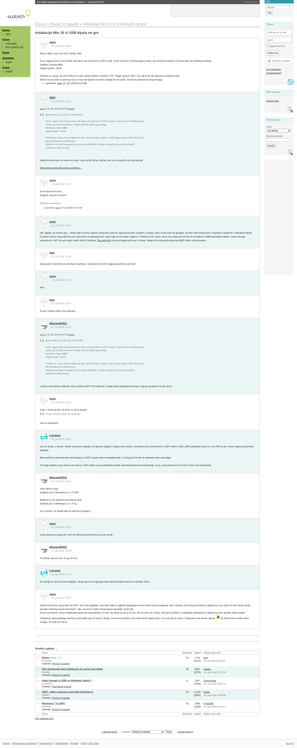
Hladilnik (46, 672)
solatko (207, 669)
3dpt (52, 97)
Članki (5, 52)
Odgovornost (46, 743)
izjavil (71, 108)
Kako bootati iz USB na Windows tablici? (67, 680)
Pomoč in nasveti (61, 663)
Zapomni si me (275, 46)
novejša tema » (185, 732)
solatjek (45, 695)
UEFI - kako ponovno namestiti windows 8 (67, 691)
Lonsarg (54, 435)
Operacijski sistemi (61, 686)
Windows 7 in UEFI (53, 703)
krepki (207, 692)
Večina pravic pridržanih (24, 743)
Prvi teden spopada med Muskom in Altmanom (70, 2)
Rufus (45, 657)
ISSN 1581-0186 (90, 743)
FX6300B (46, 706)
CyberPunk (47, 683)
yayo (52, 42)
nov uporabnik (273, 69)
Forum (5, 39)
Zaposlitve (8, 58)
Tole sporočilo (104, 240)
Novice (6, 30)
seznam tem (272, 101)
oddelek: (143, 732)
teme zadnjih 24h (14, 47)
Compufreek (210, 680)
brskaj (9, 62)
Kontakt (75, 743)
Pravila (5, 743)
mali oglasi (11, 43)
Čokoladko (47, 661)
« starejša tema (109, 732)
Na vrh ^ (290, 743)
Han (52, 252)
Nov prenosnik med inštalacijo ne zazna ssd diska (72, 669)
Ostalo (5, 67)
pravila (9, 71)
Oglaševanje (61, 743)
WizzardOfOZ (58, 323)
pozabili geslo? (273, 73)
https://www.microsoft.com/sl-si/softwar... (61, 168)
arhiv (8, 34)
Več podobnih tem (44, 718)
